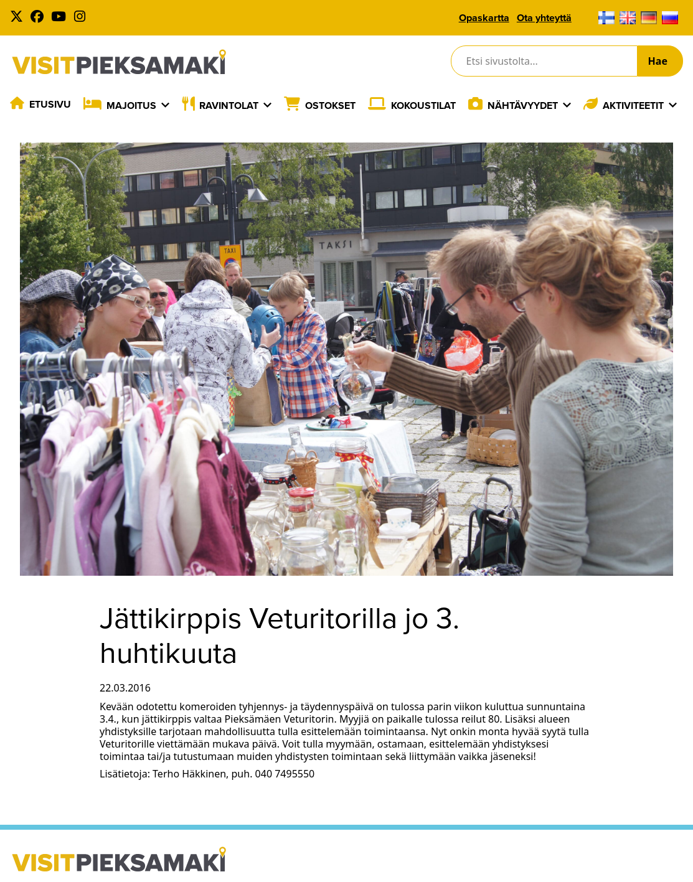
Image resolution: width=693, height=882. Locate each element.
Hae (657, 61)
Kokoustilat (423, 105)
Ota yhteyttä (544, 18)
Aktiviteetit (633, 105)
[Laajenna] (165, 105)
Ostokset (330, 105)
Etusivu (50, 104)
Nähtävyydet (523, 105)
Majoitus (131, 105)
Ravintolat (228, 105)
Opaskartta (484, 18)
